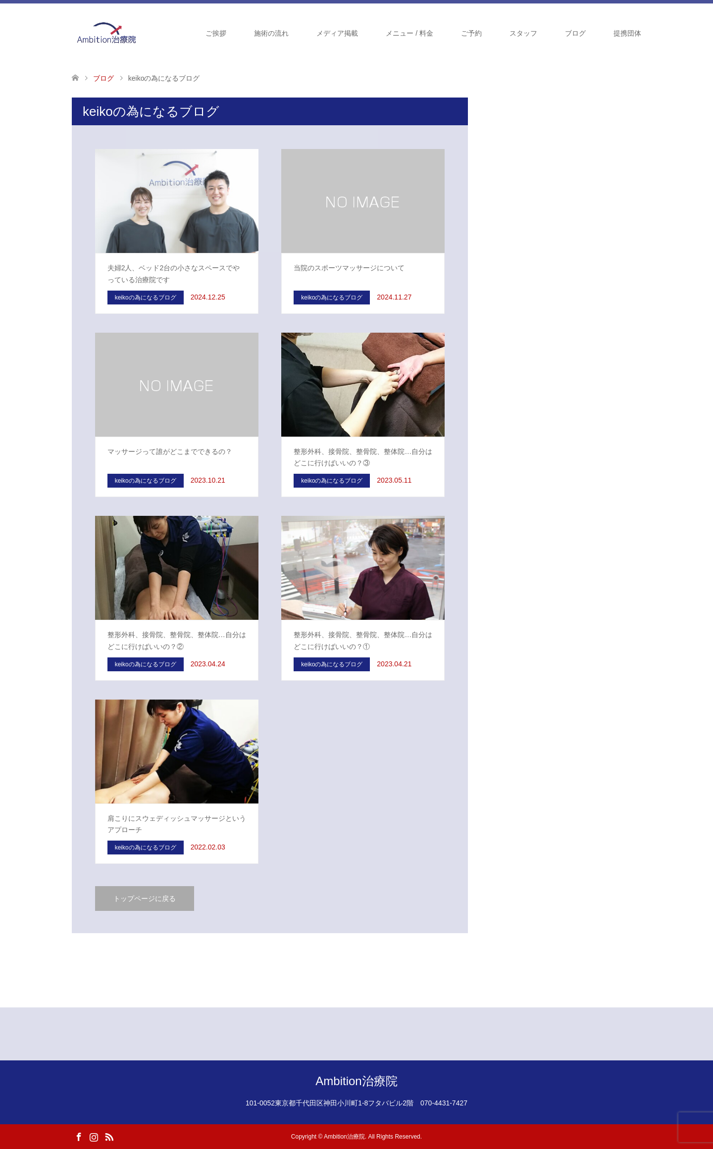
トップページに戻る (144, 898)
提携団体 (627, 33)
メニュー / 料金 (409, 33)
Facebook (79, 1136)
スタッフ (523, 33)
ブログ (575, 33)
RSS (109, 1136)
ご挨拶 (215, 33)
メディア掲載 (337, 33)
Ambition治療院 (356, 1081)
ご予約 (471, 33)
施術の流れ (271, 33)
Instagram (94, 1136)
